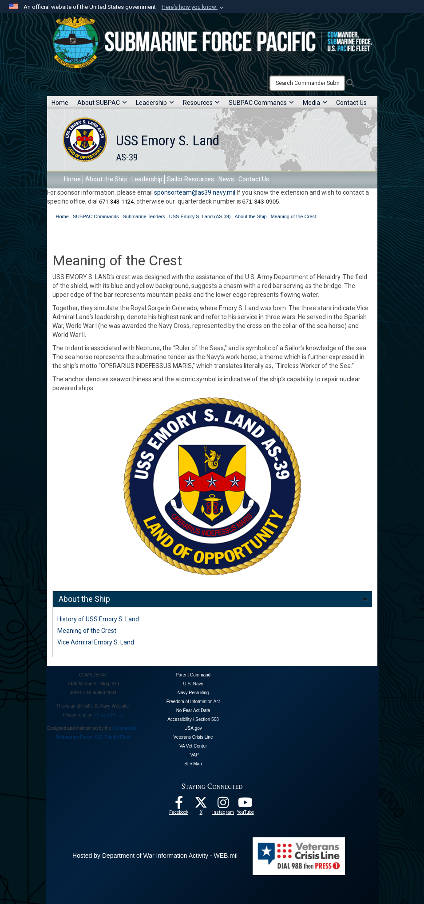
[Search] (307, 83)
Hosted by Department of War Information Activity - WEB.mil (155, 855)
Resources (201, 102)
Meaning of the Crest (86, 630)
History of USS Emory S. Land (98, 619)
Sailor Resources (190, 179)
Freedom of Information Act (193, 701)
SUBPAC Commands (261, 102)
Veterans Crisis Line (193, 737)
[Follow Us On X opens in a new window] (201, 804)
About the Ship (106, 179)
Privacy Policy (109, 714)
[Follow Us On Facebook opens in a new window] (179, 804)
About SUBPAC (102, 102)
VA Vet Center (193, 746)
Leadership (155, 102)
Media (315, 102)
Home (60, 102)
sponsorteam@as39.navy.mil (194, 192)
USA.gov (193, 728)
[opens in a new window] (223, 804)
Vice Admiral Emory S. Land (95, 642)
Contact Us (351, 102)
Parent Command (193, 674)
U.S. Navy (193, 683)
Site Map (193, 763)
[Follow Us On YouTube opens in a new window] (245, 804)
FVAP (192, 754)
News (226, 179)
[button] (194, 7)
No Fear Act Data (193, 710)
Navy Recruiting (193, 692)
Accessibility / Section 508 (193, 719)
